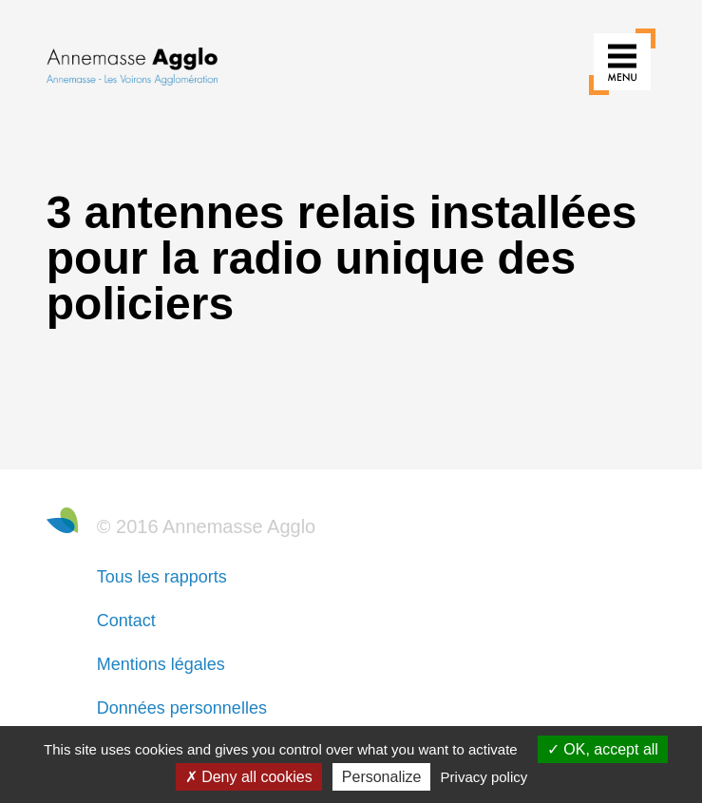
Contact (126, 620)
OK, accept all (602, 749)
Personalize (382, 777)
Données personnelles (182, 707)
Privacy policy (484, 777)
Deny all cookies (249, 777)
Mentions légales (161, 664)
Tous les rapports (162, 576)
